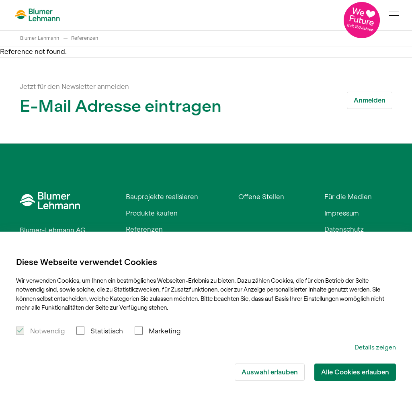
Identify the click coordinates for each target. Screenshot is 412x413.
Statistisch (106, 331)
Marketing (164, 331)
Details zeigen (375, 347)
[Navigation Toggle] (394, 15)
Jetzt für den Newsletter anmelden (74, 86)
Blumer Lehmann (39, 38)
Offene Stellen (261, 197)
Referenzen (84, 38)
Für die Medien (348, 197)
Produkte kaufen (152, 213)
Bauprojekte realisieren (162, 197)
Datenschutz (344, 229)
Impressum (341, 213)
